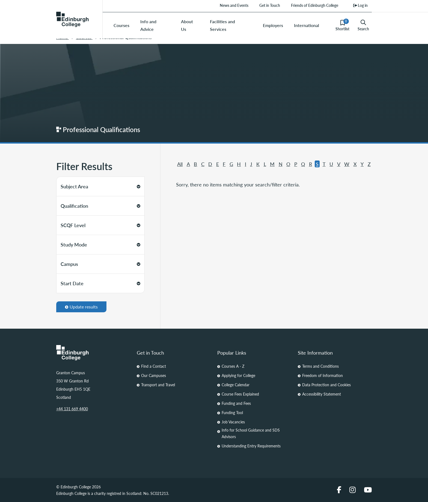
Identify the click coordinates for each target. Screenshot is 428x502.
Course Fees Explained (240, 394)
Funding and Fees (236, 403)
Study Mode (100, 244)
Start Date (100, 283)
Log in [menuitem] (360, 5)
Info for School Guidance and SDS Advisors (251, 433)
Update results (81, 307)
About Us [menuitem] (187, 25)
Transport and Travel (158, 384)
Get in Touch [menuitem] (269, 5)
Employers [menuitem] (273, 25)
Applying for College (238, 375)
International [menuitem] (306, 25)
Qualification (100, 205)
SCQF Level (100, 225)
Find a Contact (153, 366)
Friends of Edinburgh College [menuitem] (314, 5)
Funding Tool (232, 412)
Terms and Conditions (320, 366)
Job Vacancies (233, 421)
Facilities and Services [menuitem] (222, 25)
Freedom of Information (322, 375)
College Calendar (235, 384)
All (180, 164)
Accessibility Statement (321, 394)
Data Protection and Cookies (326, 384)
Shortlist (342, 25)
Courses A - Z (233, 366)
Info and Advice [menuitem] (148, 25)
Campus (100, 263)
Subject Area (100, 186)
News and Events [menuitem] (234, 5)
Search (363, 25)
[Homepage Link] (93, 352)
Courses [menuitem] (121, 25)
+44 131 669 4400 (72, 408)
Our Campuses (153, 375)
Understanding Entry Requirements (251, 445)
